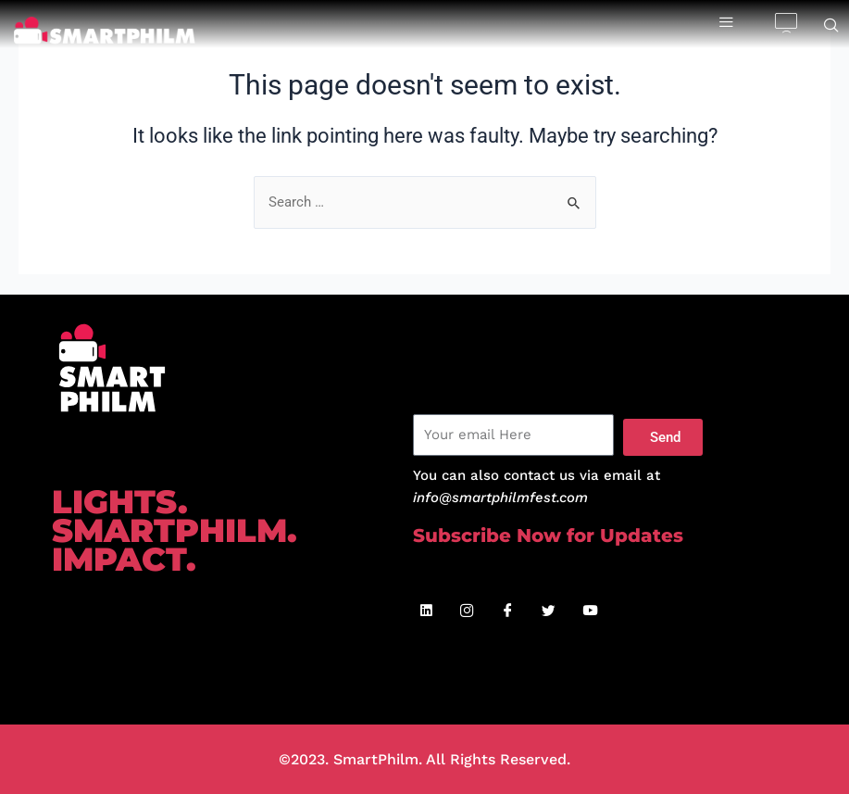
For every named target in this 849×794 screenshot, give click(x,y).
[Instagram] (467, 611)
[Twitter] (549, 611)
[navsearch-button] (831, 27)
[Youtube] (589, 611)
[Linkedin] (426, 611)
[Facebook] (508, 611)
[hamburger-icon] (726, 23)
